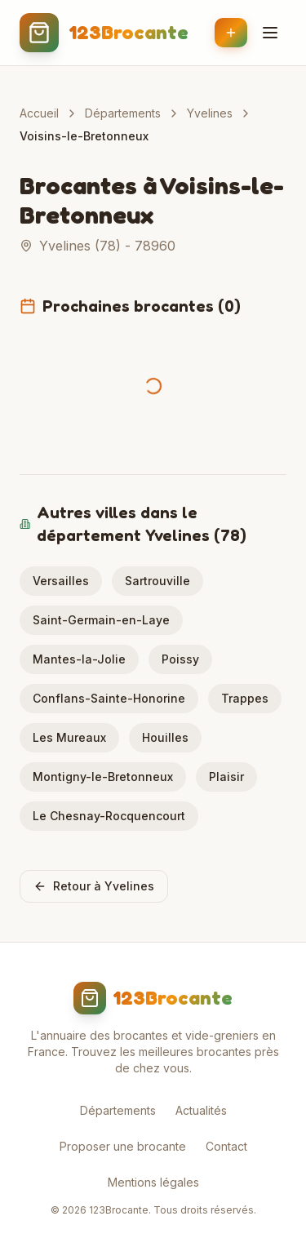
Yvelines (210, 113)
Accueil (39, 113)
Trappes (244, 698)
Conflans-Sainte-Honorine (109, 698)
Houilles (165, 737)
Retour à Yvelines (93, 886)
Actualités (201, 1110)
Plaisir (226, 776)
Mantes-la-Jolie (79, 659)
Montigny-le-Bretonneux (103, 776)
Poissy (180, 659)
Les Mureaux (69, 737)
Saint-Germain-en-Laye (101, 620)
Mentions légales (153, 1182)
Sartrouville (157, 581)
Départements (123, 113)
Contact (226, 1146)
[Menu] (270, 32)
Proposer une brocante (123, 1146)
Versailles (61, 581)
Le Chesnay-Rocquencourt (109, 816)
